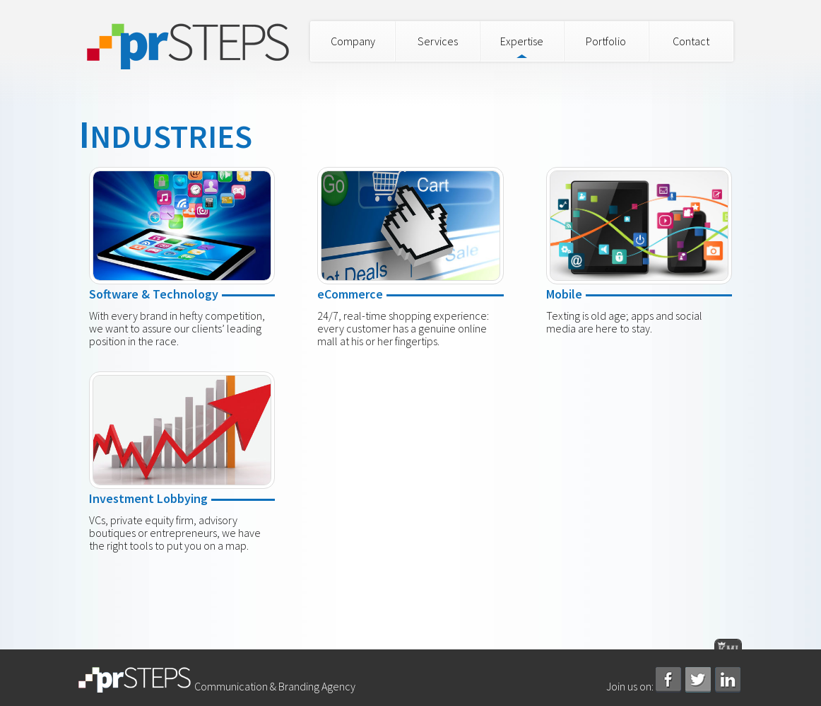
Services (438, 41)
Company (353, 41)
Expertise (521, 41)
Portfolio (606, 41)
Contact (691, 41)
